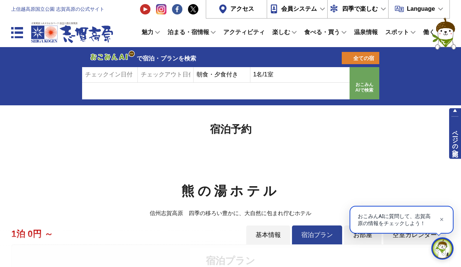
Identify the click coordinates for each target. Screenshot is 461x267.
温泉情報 (366, 32)
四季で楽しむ (360, 9)
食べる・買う (322, 32)
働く (429, 32)
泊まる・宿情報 (188, 32)
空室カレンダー (415, 234)
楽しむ (281, 32)
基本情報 (268, 234)
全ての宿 (363, 58)
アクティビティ (244, 32)
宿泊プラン (317, 234)
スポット (397, 32)
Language (421, 9)
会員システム (299, 9)
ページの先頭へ (455, 140)
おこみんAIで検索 (364, 87)
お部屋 (362, 234)
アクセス (242, 9)
